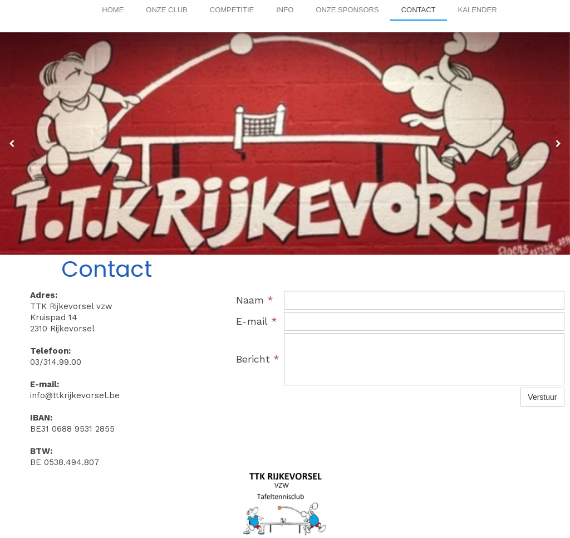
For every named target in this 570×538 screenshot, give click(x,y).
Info (284, 10)
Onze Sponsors (347, 10)
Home (113, 10)
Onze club (166, 10)
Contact (418, 10)
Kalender (477, 10)
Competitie (232, 10)
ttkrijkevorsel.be (259, 487)
